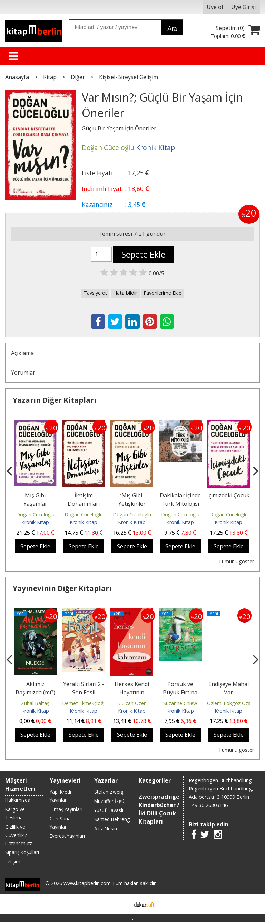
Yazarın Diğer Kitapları (54, 400)
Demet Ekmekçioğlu (84, 703)
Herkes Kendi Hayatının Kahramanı (132, 692)
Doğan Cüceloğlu (35, 514)
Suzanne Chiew (180, 703)
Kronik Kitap (35, 522)
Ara (172, 28)
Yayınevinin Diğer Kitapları (62, 588)
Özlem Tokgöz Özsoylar (234, 703)
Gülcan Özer (132, 703)
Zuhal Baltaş (35, 703)
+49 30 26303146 (208, 805)
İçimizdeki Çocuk (228, 495)
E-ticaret (121, 904)
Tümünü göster (236, 561)
